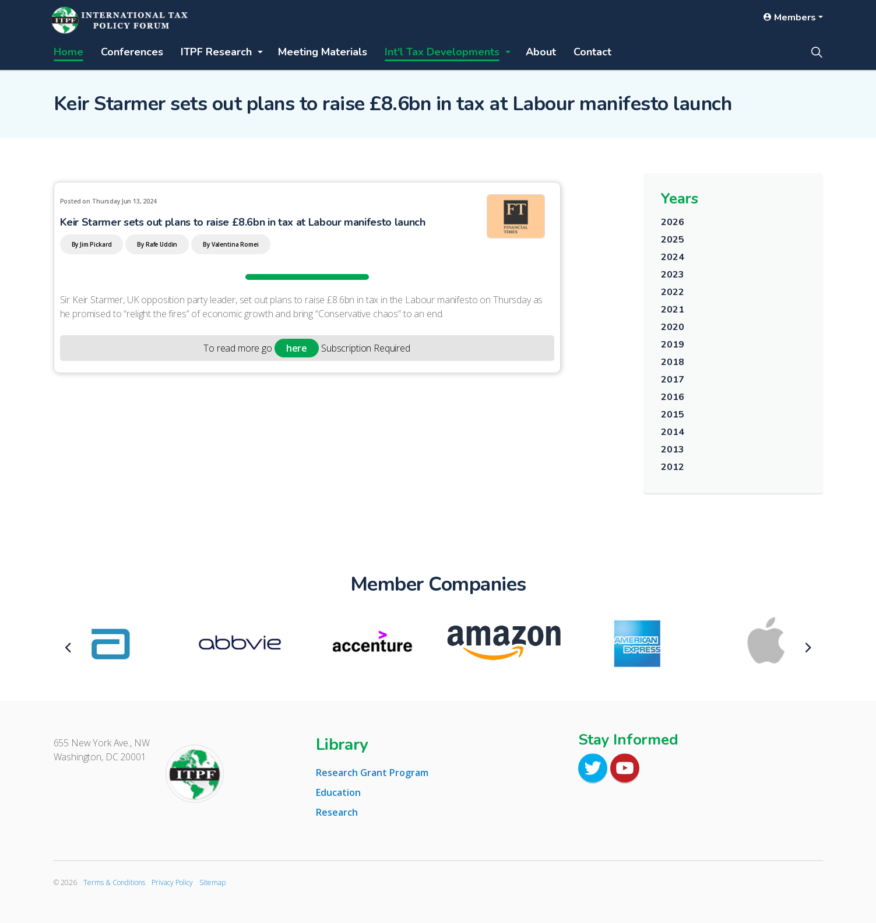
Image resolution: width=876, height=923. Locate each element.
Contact (592, 52)
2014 (672, 432)
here (296, 348)
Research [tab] (337, 812)
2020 (672, 327)
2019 (672, 344)
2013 (672, 449)
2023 (672, 274)
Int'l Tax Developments (442, 52)
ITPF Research (216, 52)
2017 (672, 379)
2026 (672, 222)
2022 (672, 292)
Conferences (132, 52)
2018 (672, 362)
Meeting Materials (322, 52)
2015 (672, 414)
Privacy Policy (172, 882)
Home (68, 52)
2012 (672, 467)
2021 (672, 309)
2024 (672, 257)
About (541, 52)
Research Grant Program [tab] (372, 772)
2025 (672, 239)
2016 (672, 397)
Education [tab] (338, 792)
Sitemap (212, 882)
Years (679, 198)
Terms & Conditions (114, 882)
